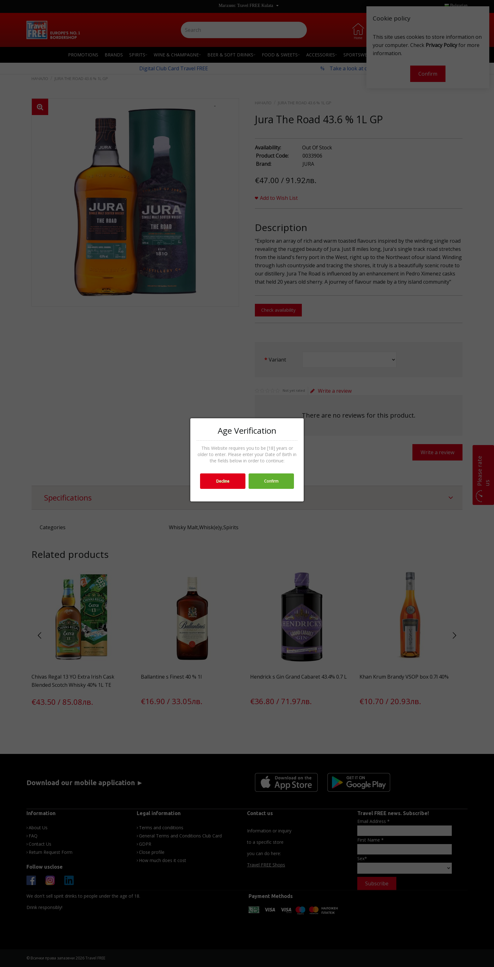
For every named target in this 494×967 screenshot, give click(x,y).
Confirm (271, 481)
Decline (222, 481)
